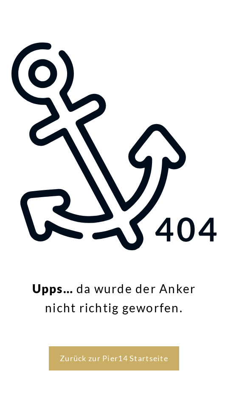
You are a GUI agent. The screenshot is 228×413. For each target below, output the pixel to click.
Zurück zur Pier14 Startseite (114, 358)
